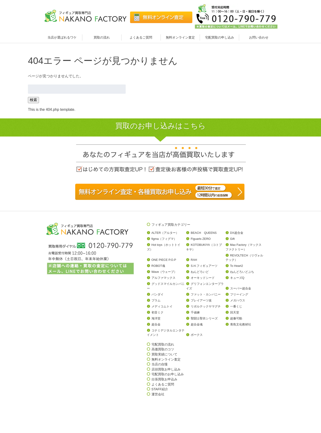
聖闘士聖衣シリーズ (204, 318)
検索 (33, 100)
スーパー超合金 (240, 288)
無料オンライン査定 (180, 37)
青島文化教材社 (240, 324)
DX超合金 (236, 233)
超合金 (156, 324)
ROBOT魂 (158, 266)
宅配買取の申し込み (219, 37)
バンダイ (157, 294)
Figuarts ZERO (201, 239)
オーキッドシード (203, 278)
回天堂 (234, 312)
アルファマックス (163, 278)
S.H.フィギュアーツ (204, 266)
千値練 (195, 312)
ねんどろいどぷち (242, 272)
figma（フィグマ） (164, 239)
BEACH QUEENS (204, 233)
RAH (194, 260)
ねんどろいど (200, 272)
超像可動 (236, 318)
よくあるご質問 (141, 37)
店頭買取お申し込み (166, 369)
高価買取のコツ (163, 349)
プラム (156, 300)
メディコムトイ (162, 306)
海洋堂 (156, 318)
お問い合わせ (258, 37)
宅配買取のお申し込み (168, 374)
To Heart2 (236, 266)
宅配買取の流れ (163, 344)
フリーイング (239, 294)
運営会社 (158, 394)
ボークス (197, 335)
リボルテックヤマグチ (206, 306)
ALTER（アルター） (165, 233)
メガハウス (237, 300)
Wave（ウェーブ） (164, 272)
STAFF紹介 (160, 389)
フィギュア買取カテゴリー (171, 224)
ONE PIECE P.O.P (164, 260)
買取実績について (164, 354)
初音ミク (157, 312)
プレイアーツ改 (201, 300)
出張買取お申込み (164, 379)
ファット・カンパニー (206, 294)
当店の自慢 (160, 364)
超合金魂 (197, 324)
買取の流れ (102, 37)
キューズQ (237, 278)
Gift (232, 239)
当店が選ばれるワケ (62, 37)
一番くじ (236, 306)
